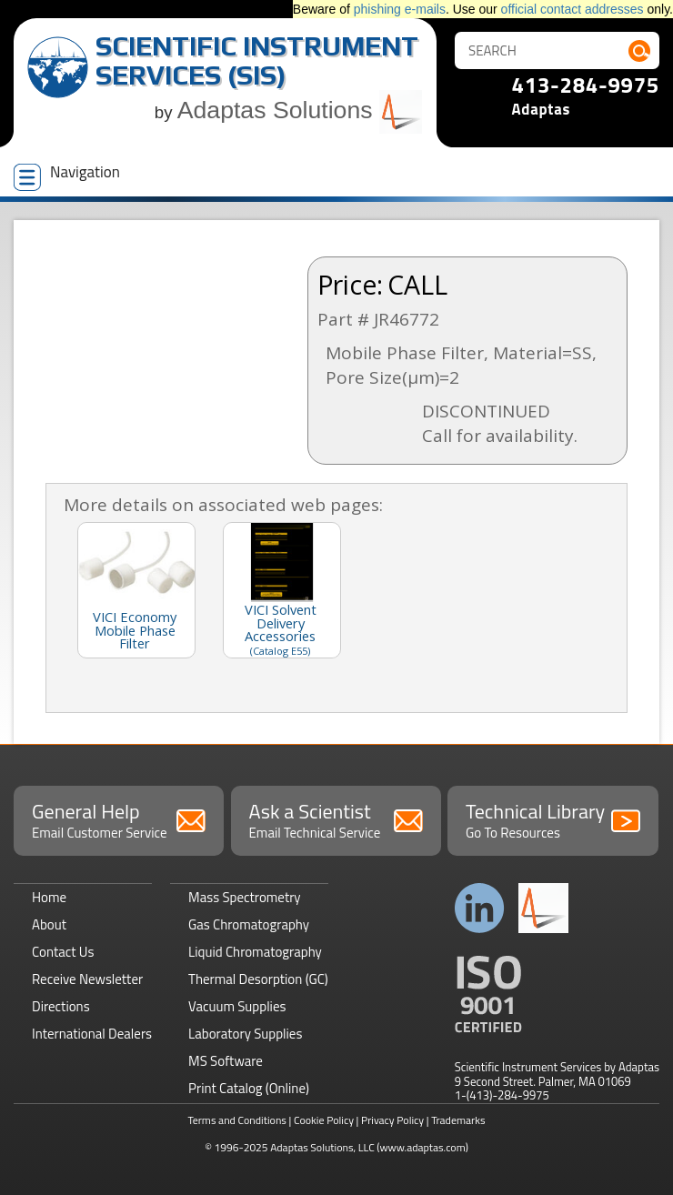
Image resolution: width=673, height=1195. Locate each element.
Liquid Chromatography (255, 951)
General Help (119, 819)
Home (49, 897)
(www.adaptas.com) (422, 1147)
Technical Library (552, 819)
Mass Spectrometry (244, 897)
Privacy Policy (392, 1120)
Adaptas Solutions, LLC (322, 1147)
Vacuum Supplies (237, 1006)
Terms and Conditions (236, 1120)
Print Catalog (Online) (248, 1088)
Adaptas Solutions (300, 110)
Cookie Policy (324, 1120)
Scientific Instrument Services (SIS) (256, 60)
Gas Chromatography (248, 924)
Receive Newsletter (87, 979)
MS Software (225, 1060)
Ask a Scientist (336, 819)
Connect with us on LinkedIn (480, 908)
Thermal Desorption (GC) (258, 979)
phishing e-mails (400, 9)
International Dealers (92, 1033)
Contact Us (63, 951)
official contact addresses (572, 9)
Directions (61, 1006)
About (49, 924)
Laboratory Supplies (245, 1033)
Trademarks (458, 1120)
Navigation (67, 175)
